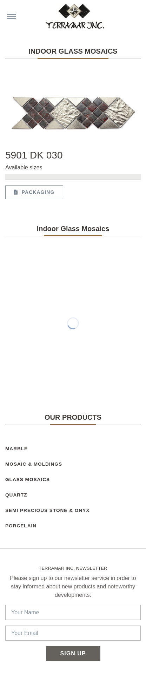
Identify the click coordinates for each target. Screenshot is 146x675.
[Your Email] (73, 633)
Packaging (34, 192)
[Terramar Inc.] (76, 16)
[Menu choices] (11, 16)
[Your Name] (73, 612)
